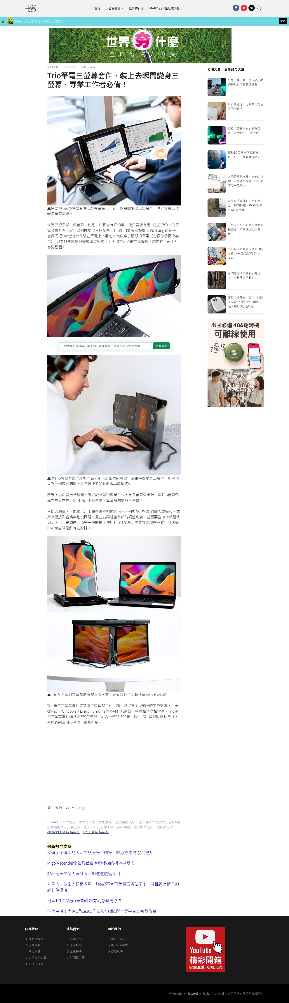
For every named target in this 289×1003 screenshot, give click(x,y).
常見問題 (33, 951)
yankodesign (76, 807)
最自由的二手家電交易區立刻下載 (39, 21)
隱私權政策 (34, 938)
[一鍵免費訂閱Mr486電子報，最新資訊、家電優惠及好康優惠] (106, 345)
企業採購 (74, 951)
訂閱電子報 (75, 957)
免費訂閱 (161, 346)
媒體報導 (115, 951)
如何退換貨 (34, 964)
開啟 (282, 21)
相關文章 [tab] (214, 69)
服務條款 (33, 945)
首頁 (97, 8)
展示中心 (74, 938)
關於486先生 (118, 938)
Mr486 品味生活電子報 (164, 8)
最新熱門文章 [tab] (234, 69)
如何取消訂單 (35, 957)
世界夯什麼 (136, 8)
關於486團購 (118, 945)
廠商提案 (74, 945)
